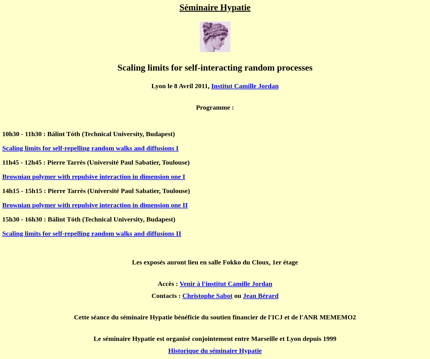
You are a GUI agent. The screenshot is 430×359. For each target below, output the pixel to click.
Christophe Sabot (207, 295)
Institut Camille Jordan (245, 86)
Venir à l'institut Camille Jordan (226, 283)
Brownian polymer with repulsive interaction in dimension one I (93, 176)
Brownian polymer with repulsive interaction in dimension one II (95, 205)
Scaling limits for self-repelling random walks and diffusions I (90, 148)
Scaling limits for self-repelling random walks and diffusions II (91, 233)
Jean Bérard (261, 295)
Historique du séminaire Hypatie (215, 350)
